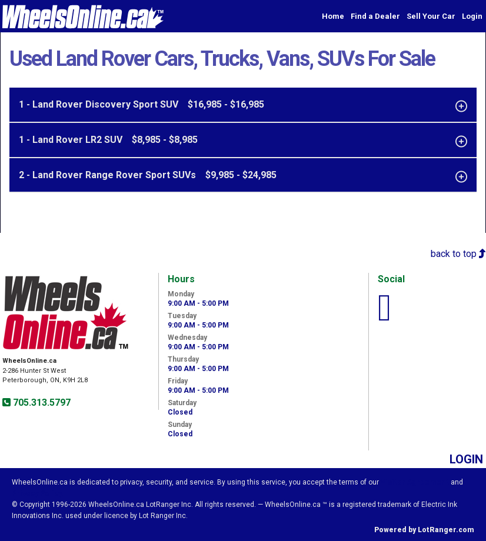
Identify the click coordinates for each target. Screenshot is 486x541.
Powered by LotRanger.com (424, 530)
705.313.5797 (41, 402)
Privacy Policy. (38, 493)
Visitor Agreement (415, 482)
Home (333, 16)
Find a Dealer (375, 16)
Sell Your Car (431, 16)
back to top (458, 253)
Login (472, 16)
